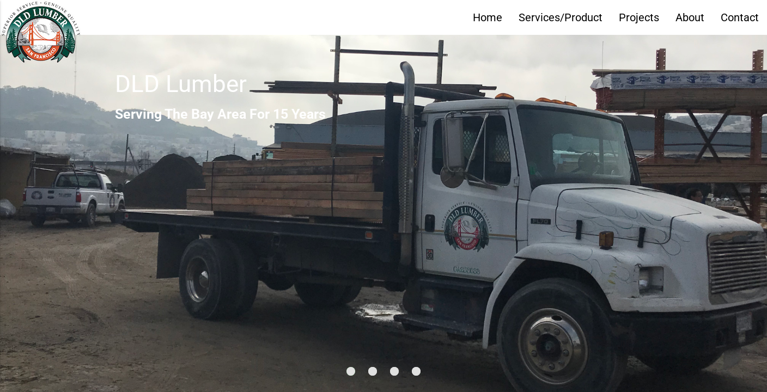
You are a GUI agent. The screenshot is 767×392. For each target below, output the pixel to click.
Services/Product (560, 17)
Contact (740, 17)
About (689, 17)
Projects (639, 17)
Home (487, 17)
